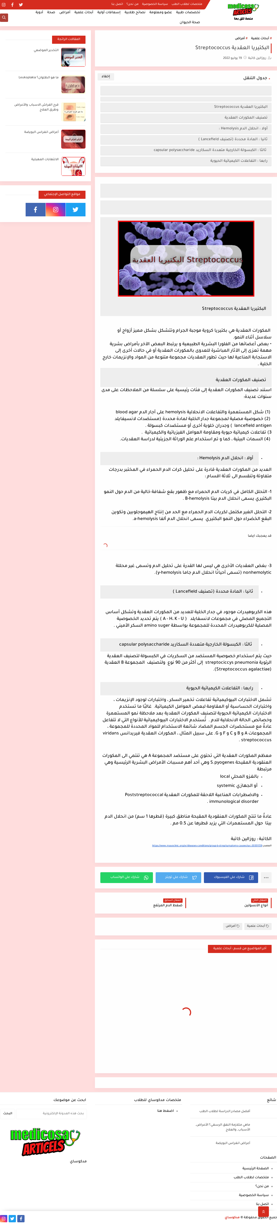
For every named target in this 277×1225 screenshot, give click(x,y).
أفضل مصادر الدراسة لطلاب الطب (224, 1111)
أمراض (64, 13)
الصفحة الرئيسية (255, 1169)
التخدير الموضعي (46, 50)
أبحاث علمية (83, 13)
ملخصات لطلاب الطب (187, 4)
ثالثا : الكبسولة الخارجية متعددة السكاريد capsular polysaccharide (210, 150)
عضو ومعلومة (160, 13)
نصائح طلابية (135, 13)
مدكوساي (232, 1218)
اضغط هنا (165, 1111)
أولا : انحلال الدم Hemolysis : (243, 129)
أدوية (39, 13)
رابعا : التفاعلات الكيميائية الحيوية (238, 161)
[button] (231, 877)
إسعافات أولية (109, 13)
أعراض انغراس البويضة (41, 132)
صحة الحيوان (190, 23)
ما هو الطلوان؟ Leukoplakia (39, 78)
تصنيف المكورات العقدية (246, 118)
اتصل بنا (117, 4)
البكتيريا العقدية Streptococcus (241, 107)
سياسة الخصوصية (155, 4)
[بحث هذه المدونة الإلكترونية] (51, 1114)
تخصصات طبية (188, 13)
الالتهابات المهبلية (45, 160)
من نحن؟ (132, 4)
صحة (51, 13)
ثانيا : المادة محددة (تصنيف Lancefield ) (233, 139)
